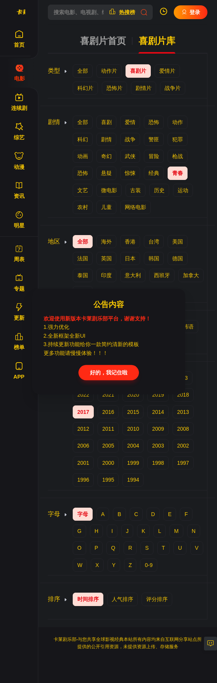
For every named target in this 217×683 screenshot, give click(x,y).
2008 (183, 429)
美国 (177, 242)
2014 (158, 412)
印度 (106, 275)
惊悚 (130, 173)
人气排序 (122, 599)
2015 (133, 412)
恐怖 (153, 122)
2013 (183, 412)
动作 (177, 122)
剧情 (106, 139)
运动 (183, 190)
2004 (133, 446)
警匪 (153, 139)
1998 (158, 463)
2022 (83, 395)
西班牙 (162, 275)
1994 (133, 480)
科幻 (82, 139)
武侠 (130, 156)
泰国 (82, 275)
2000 (108, 463)
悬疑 (106, 173)
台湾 (153, 242)
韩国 (153, 258)
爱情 (130, 122)
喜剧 (106, 122)
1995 (108, 480)
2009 (158, 429)
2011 (108, 429)
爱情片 (167, 71)
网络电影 (135, 207)
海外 (106, 242)
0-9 (148, 565)
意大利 (133, 275)
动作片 (109, 71)
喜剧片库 (157, 41)
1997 (183, 463)
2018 (183, 395)
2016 (108, 412)
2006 (83, 446)
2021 (108, 395)
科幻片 (85, 88)
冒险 (153, 156)
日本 (130, 258)
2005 (108, 446)
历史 (159, 190)
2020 (133, 395)
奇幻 (106, 156)
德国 (177, 258)
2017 (83, 412)
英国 (106, 258)
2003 (158, 446)
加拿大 (191, 275)
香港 (130, 242)
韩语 (188, 327)
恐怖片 (114, 88)
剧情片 (143, 88)
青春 (177, 173)
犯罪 (177, 139)
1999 (133, 463)
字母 (82, 514)
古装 (135, 190)
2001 (83, 463)
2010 (133, 429)
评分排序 (157, 599)
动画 (82, 156)
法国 (82, 258)
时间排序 (88, 599)
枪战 (177, 156)
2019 (158, 395)
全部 (82, 71)
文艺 (82, 190)
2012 (83, 429)
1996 (83, 480)
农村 (82, 207)
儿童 (106, 207)
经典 (153, 173)
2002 (183, 446)
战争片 (173, 88)
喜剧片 (138, 71)
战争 (130, 139)
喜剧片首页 (103, 41)
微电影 (109, 190)
